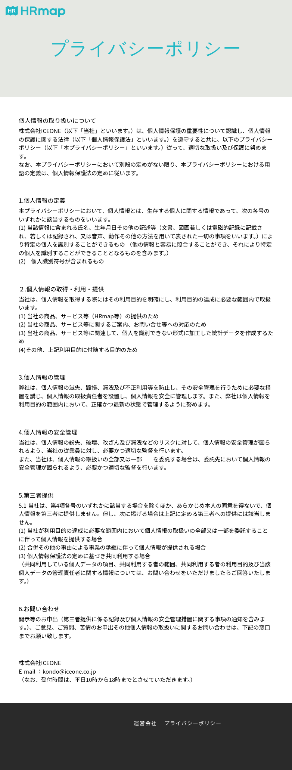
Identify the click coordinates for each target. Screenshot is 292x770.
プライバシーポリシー (193, 723)
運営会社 (145, 723)
